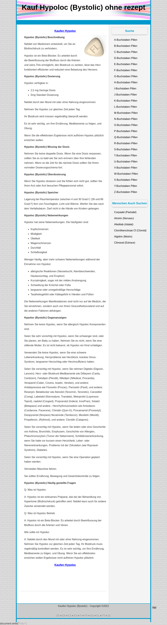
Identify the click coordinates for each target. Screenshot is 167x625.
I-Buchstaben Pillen (125, 88)
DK (64, 615)
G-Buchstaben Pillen (126, 76)
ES (69, 615)
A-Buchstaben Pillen (125, 39)
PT (103, 615)
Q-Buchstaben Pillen (126, 137)
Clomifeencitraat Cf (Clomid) (130, 230)
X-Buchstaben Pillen (125, 179)
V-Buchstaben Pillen (125, 167)
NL (97, 615)
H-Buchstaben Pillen (125, 82)
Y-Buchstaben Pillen (125, 186)
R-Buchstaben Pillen (125, 143)
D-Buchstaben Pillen (125, 58)
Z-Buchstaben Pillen (125, 192)
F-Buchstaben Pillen (125, 70)
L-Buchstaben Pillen (125, 106)
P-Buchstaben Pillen (125, 131)
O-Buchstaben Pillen (126, 125)
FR (86, 615)
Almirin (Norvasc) (124, 218)
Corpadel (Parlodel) (125, 212)
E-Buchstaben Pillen (125, 64)
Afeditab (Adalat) (123, 224)
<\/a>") (23, 623)
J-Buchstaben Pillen (125, 94)
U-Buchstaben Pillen (125, 161)
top (154, 607)
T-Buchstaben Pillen (125, 155)
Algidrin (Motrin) (123, 236)
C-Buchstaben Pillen (125, 52)
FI (81, 615)
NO (92, 615)
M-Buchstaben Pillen (126, 113)
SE (109, 615)
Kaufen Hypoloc (65, 31)
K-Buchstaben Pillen (125, 100)
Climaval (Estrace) (124, 242)
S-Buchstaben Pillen (125, 149)
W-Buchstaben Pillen (126, 173)
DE (58, 615)
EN (75, 615)
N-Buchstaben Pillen (125, 119)
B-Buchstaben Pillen (125, 46)
